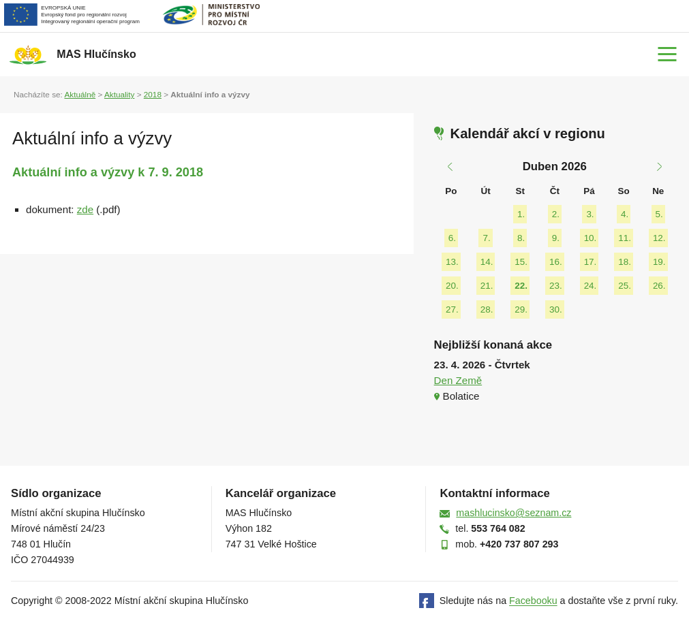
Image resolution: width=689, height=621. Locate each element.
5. (659, 214)
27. (452, 309)
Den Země (458, 380)
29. (521, 309)
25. (624, 286)
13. (452, 262)
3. (590, 214)
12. (659, 238)
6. (452, 238)
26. (659, 286)
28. (486, 309)
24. (590, 286)
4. (624, 214)
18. (624, 262)
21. (486, 286)
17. (590, 262)
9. (556, 238)
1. (521, 214)
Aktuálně (79, 94)
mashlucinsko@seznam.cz (513, 512)
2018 (153, 94)
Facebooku (533, 601)
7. (486, 238)
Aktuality (119, 94)
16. (555, 262)
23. (555, 286)
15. (521, 262)
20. (452, 286)
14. (486, 262)
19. (659, 262)
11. (624, 238)
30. (555, 309)
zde (85, 209)
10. (590, 238)
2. (556, 214)
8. (521, 238)
